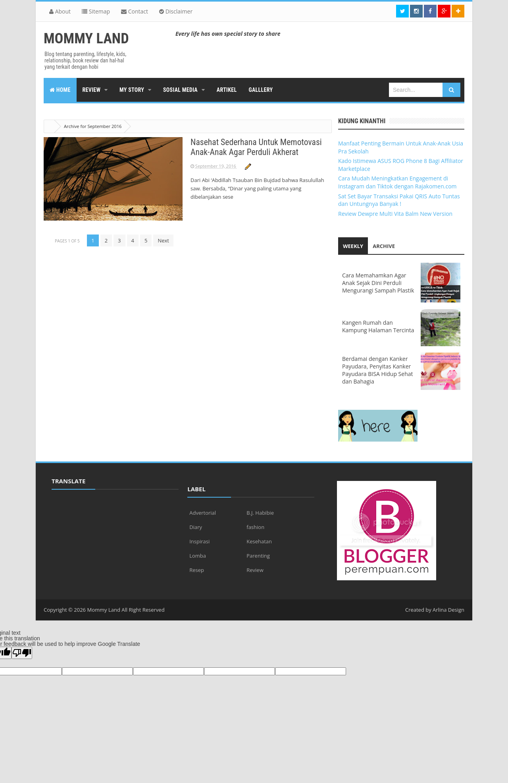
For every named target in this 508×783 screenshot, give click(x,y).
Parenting (258, 555)
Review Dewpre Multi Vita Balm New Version (395, 213)
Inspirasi (199, 541)
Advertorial (202, 512)
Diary (195, 527)
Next (163, 240)
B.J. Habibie (260, 512)
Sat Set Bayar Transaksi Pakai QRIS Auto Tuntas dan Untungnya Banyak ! (399, 200)
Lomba (197, 555)
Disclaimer (175, 11)
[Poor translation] (22, 653)
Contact (134, 11)
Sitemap (96, 11)
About (60, 11)
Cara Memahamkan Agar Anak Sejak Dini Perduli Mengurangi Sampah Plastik (378, 282)
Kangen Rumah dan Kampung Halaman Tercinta (378, 326)
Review (254, 570)
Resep (196, 570)
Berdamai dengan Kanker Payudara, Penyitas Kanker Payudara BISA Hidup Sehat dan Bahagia (377, 370)
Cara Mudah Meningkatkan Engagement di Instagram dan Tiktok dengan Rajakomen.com (397, 182)
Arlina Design (448, 609)
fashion (255, 527)
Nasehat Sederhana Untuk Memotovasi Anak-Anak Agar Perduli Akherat (257, 147)
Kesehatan (259, 541)
